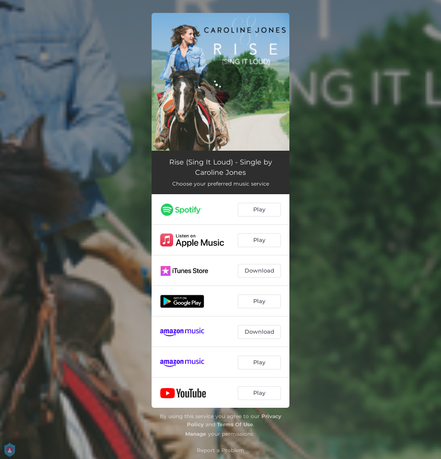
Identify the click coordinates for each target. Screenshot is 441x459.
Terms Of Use (235, 424)
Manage (195, 434)
